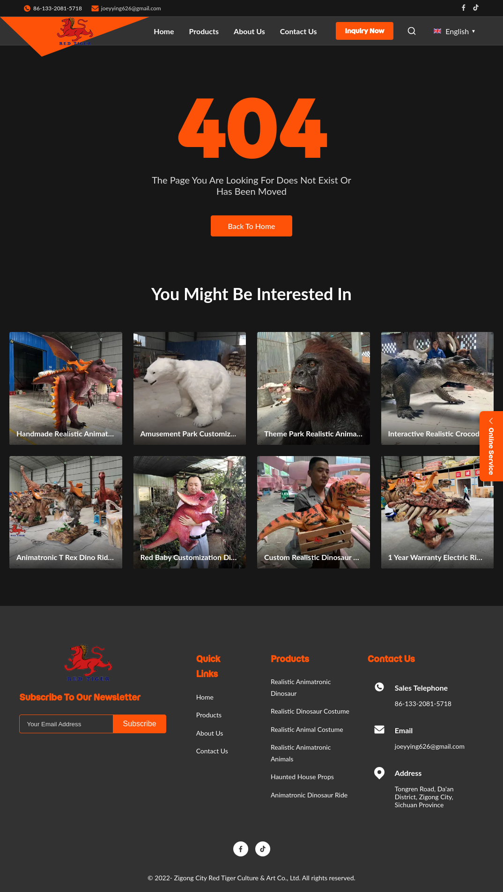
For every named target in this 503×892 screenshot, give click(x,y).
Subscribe (139, 724)
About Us (249, 31)
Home (164, 31)
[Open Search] (412, 31)
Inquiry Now (365, 31)
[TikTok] (262, 848)
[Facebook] (240, 848)
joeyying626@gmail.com (131, 8)
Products (204, 31)
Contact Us (298, 31)
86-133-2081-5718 (423, 704)
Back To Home (251, 225)
